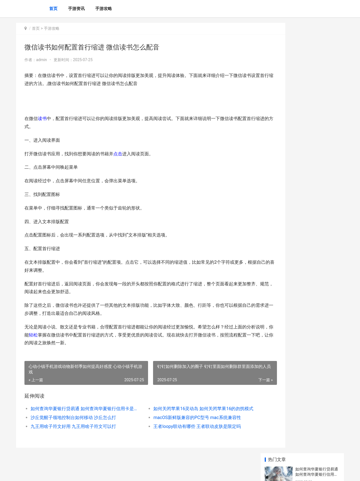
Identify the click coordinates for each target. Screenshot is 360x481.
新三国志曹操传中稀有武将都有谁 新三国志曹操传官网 (317, 363)
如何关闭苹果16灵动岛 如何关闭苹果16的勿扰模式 (186, 408)
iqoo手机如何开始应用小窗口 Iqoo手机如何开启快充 (317, 385)
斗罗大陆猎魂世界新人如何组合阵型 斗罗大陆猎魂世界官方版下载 (317, 171)
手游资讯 (76, 8)
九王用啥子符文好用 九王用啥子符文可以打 (73, 426)
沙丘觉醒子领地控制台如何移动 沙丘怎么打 (73, 417)
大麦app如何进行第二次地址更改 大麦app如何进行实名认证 (316, 258)
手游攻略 (103, 8)
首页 (53, 8)
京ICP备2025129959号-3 (93, 472)
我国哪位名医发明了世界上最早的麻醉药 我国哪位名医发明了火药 (317, 214)
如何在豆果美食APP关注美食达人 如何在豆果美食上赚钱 (317, 279)
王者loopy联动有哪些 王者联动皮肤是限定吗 (182, 426)
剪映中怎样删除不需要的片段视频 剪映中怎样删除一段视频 (317, 407)
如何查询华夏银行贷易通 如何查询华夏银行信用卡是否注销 (79, 408)
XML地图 (119, 472)
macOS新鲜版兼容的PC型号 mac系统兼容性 (182, 417)
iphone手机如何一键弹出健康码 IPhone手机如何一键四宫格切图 (317, 320)
